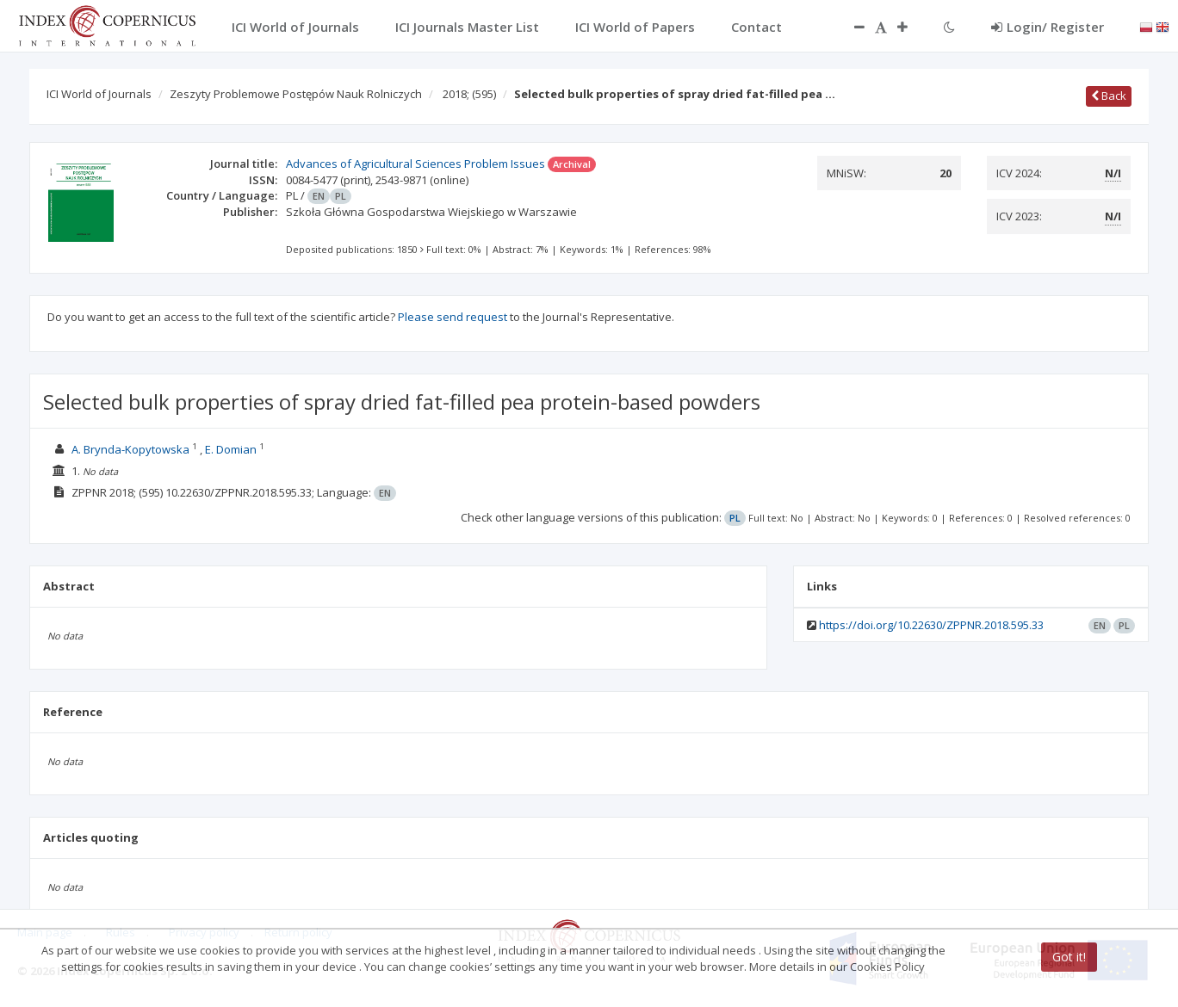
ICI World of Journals (99, 94)
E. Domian (231, 449)
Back (1108, 95)
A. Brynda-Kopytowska (130, 449)
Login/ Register (1047, 26)
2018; (469, 94)
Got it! (1069, 956)
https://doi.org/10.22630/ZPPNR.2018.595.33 (931, 625)
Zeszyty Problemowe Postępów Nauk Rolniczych (296, 94)
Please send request (452, 316)
